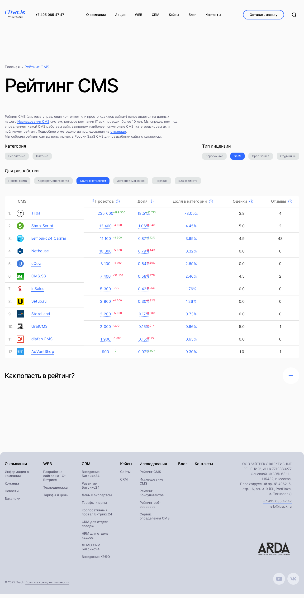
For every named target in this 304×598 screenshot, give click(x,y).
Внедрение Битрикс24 (91, 477)
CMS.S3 (38, 279)
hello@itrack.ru (280, 510)
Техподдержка (55, 491)
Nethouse (40, 254)
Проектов (107, 204)
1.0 (241, 355)
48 (280, 241)
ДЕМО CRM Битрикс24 (91, 551)
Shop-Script (42, 229)
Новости (12, 495)
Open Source (260, 159)
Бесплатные (16, 159)
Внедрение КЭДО (96, 560)
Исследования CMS (33, 125)
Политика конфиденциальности (47, 586)
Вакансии (12, 502)
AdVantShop (42, 354)
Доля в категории (193, 204)
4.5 (241, 279)
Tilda (35, 216)
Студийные (288, 159)
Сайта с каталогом (93, 184)
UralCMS (39, 329)
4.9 (241, 241)
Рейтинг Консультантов (152, 497)
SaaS (237, 159)
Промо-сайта (17, 184)
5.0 (241, 229)
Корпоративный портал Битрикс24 (97, 516)
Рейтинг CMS (150, 475)
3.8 (241, 216)
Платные (42, 159)
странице (118, 135)
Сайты (125, 475)
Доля (145, 204)
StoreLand (40, 317)
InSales (37, 292)
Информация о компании (17, 477)
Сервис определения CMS (155, 520)
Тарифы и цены (55, 499)
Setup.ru (39, 304)
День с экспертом (97, 499)
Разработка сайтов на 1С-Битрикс (54, 479)
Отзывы (281, 204)
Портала (161, 184)
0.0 (241, 254)
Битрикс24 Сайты (48, 241)
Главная (12, 70)
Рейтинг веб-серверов (150, 508)
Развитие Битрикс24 (91, 489)
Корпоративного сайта (53, 184)
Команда (12, 487)
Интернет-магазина (131, 184)
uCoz (36, 266)
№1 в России (15, 17)
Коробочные (214, 159)
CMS (22, 204)
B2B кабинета (187, 184)
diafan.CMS (41, 342)
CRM (124, 483)
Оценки (243, 204)
